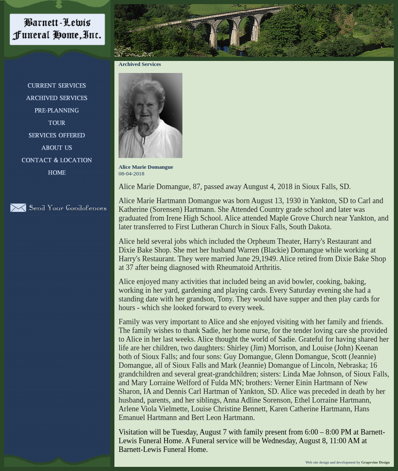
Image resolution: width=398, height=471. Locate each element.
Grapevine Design (375, 462)
